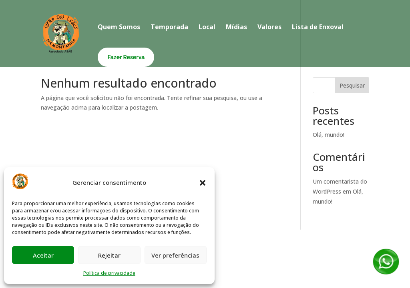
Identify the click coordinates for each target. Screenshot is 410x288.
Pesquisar (352, 85)
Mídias (236, 27)
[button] (203, 183)
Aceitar (43, 255)
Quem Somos (119, 27)
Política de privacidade (109, 273)
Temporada (169, 27)
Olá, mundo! (328, 134)
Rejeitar (109, 255)
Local (207, 27)
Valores (269, 27)
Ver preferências (175, 255)
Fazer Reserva (126, 57)
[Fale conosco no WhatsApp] (386, 273)
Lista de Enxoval (318, 27)
